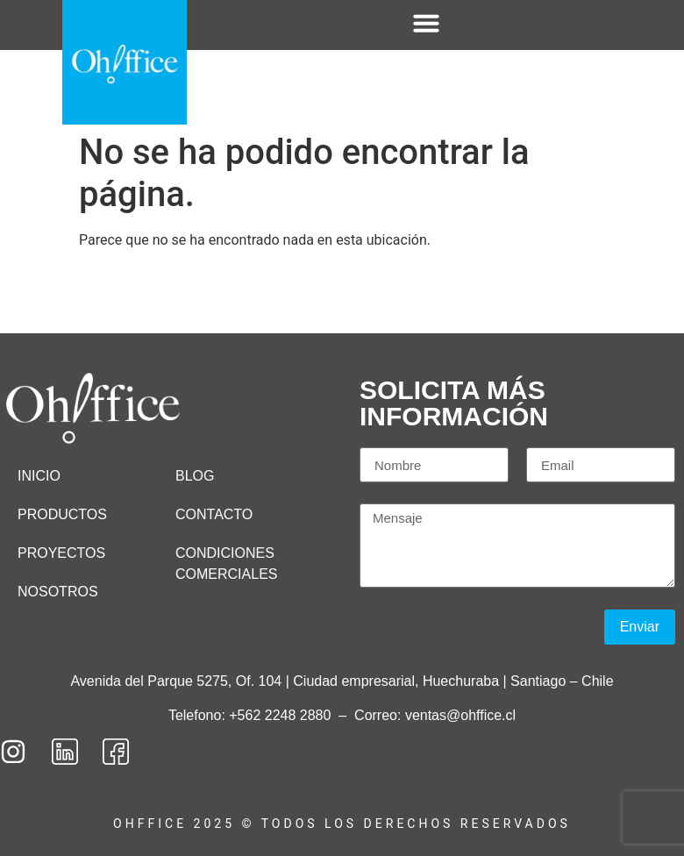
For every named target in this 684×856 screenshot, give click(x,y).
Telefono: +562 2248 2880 (251, 715)
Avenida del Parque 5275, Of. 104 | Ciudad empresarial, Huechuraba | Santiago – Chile (341, 681)
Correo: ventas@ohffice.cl (435, 715)
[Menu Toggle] (426, 23)
